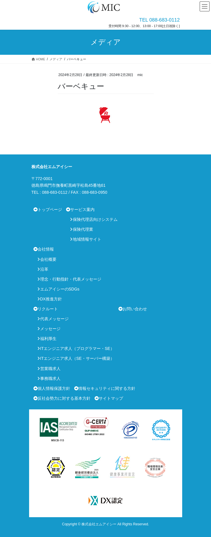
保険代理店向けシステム (95, 219)
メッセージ (50, 328)
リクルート (48, 309)
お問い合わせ (135, 309)
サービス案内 (82, 209)
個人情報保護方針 (54, 388)
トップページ (50, 209)
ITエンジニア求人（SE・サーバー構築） (77, 358)
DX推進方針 (51, 299)
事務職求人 (50, 378)
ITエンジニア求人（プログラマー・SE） (77, 348)
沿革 (44, 269)
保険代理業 (83, 229)
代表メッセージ (54, 318)
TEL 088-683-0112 (159, 20)
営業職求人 (50, 368)
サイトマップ (111, 398)
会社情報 (46, 249)
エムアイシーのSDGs (59, 289)
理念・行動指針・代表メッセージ (70, 279)
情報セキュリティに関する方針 (106, 388)
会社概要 (48, 259)
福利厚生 (48, 338)
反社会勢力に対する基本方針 (64, 398)
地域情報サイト (87, 239)
